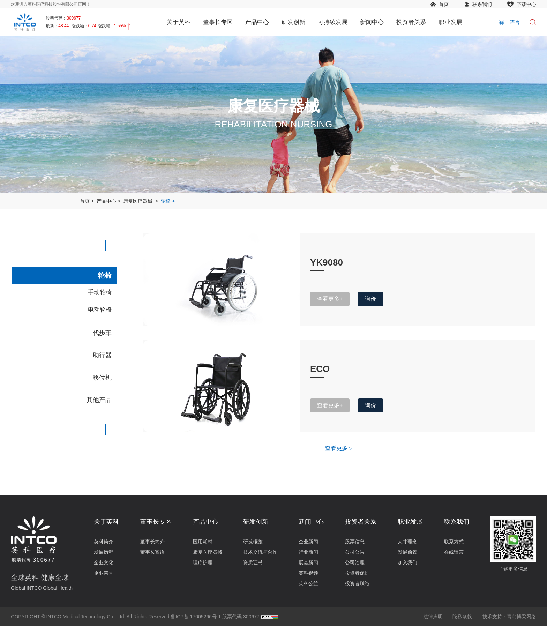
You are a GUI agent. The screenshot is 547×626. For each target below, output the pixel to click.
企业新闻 (308, 541)
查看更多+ (330, 299)
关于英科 (178, 22)
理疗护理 (202, 562)
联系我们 (482, 4)
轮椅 (166, 201)
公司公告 (355, 552)
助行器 (102, 355)
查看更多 (336, 448)
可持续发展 (332, 22)
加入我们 (407, 562)
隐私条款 (462, 616)
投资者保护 (357, 573)
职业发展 (450, 22)
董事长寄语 (152, 552)
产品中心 (257, 22)
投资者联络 (357, 583)
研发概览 (253, 541)
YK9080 (326, 262)
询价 (370, 299)
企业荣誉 (103, 573)
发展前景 (407, 552)
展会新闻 (308, 562)
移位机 (102, 377)
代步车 (102, 332)
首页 (444, 4)
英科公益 (308, 583)
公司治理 (355, 562)
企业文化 (103, 562)
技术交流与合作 (260, 552)
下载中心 (526, 4)
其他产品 (99, 399)
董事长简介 (152, 541)
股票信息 (355, 541)
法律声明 (433, 616)
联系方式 (454, 541)
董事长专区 (218, 22)
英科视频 (308, 573)
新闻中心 (372, 22)
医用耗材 (202, 541)
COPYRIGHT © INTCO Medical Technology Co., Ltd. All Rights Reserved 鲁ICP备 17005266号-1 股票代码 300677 (135, 616)
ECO (320, 369)
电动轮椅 (100, 309)
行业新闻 (308, 552)
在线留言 (454, 552)
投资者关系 (411, 22)
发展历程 (103, 552)
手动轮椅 (100, 292)
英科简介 (103, 541)
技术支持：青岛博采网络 (509, 616)
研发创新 (293, 22)
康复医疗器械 (137, 201)
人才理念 (407, 541)
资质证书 (253, 562)
